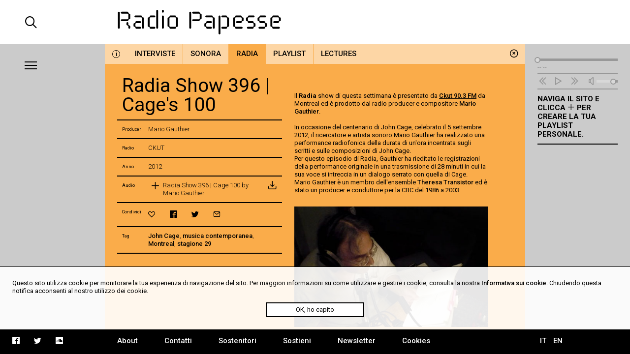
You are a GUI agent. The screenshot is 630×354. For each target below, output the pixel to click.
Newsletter (357, 340)
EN (558, 340)
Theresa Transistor (445, 182)
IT (543, 340)
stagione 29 (194, 243)
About (127, 340)
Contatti (178, 340)
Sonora (205, 53)
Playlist (289, 53)
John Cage (164, 235)
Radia (247, 53)
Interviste (155, 53)
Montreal (161, 243)
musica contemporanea (217, 235)
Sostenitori (237, 340)
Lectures (338, 53)
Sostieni (297, 340)
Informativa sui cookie (513, 283)
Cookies (416, 340)
